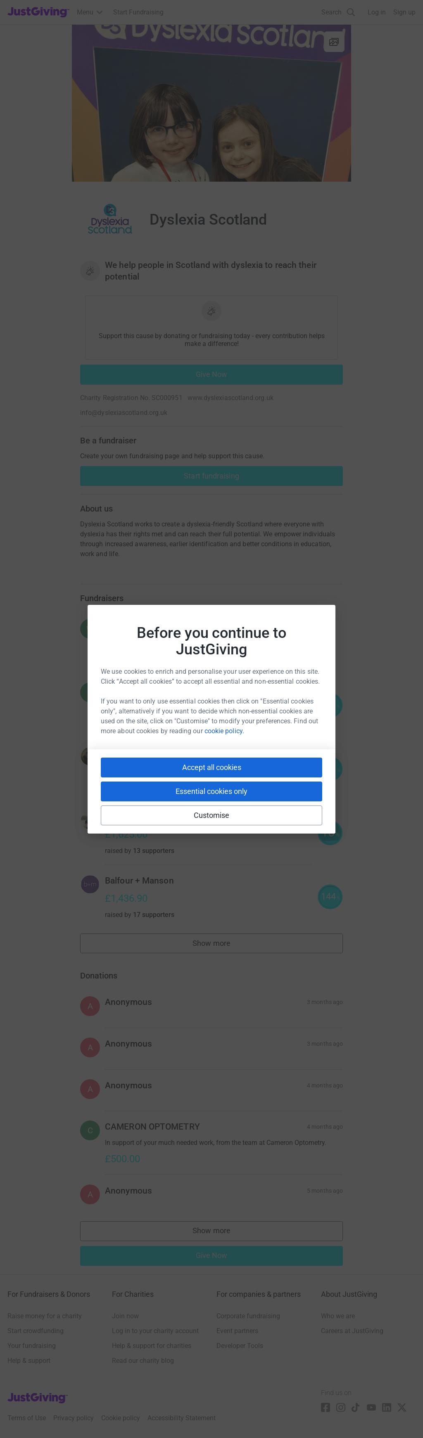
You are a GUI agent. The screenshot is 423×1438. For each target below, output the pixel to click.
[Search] (338, 12)
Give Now (212, 374)
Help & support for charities (151, 1346)
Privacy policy (73, 1418)
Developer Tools (239, 1346)
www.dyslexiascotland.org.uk (230, 398)
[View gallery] (334, 41)
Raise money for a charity (44, 1316)
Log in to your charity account (155, 1331)
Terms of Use (26, 1418)
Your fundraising (31, 1346)
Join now (125, 1316)
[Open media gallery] (211, 103)
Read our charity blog (143, 1361)
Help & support (28, 1361)
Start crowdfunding (35, 1331)
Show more (220, 945)
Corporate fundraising (248, 1316)
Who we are (338, 1316)
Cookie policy (120, 1418)
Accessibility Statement (181, 1418)
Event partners (237, 1331)
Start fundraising (211, 475)
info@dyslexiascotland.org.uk (123, 413)
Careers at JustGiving (352, 1331)
